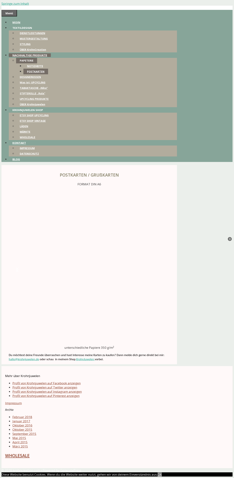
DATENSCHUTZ (29, 153)
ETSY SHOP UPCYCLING (34, 115)
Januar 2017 (21, 421)
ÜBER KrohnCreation (33, 49)
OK (160, 474)
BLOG (16, 159)
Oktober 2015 (22, 429)
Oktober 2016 (22, 425)
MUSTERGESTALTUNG (34, 38)
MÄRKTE (25, 131)
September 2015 (24, 434)
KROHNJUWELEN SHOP (27, 110)
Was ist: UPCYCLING (32, 82)
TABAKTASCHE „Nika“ (34, 88)
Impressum (13, 403)
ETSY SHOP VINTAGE (33, 121)
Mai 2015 (19, 438)
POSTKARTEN (35, 71)
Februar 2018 (22, 417)
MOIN (16, 22)
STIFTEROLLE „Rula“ (32, 93)
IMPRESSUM (27, 148)
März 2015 (20, 446)
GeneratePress (70, 470)
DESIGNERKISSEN (30, 77)
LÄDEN (24, 126)
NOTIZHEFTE (35, 66)
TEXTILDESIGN (22, 28)
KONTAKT (19, 143)
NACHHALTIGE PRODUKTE (29, 55)
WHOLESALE (27, 137)
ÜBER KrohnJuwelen (32, 104)
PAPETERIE (26, 60)
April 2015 (20, 442)
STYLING (25, 44)
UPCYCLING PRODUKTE (34, 99)
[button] (17, 270)
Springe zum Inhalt (15, 3)
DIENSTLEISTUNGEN (32, 33)
